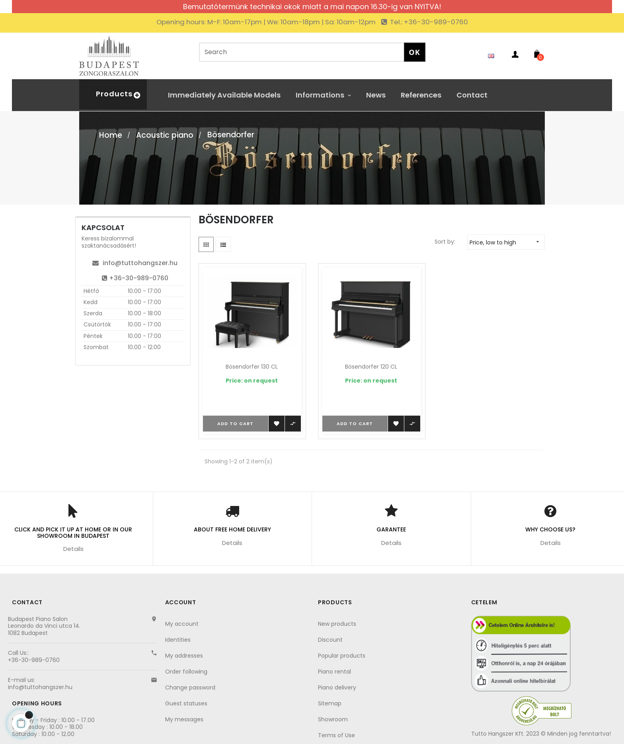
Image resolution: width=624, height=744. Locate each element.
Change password (190, 687)
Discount (330, 640)
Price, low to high (507, 242)
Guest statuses (186, 703)
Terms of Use (336, 735)
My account (182, 624)
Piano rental (334, 672)
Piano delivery (337, 687)
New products (337, 624)
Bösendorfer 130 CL (252, 367)
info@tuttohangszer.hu (134, 263)
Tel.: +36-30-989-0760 (428, 22)
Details (73, 549)
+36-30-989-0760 (135, 278)
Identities (178, 640)
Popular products (341, 656)
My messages (184, 719)
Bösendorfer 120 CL (371, 367)
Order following (186, 672)
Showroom (333, 719)
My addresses (184, 656)
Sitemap (329, 703)
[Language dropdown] (493, 56)
